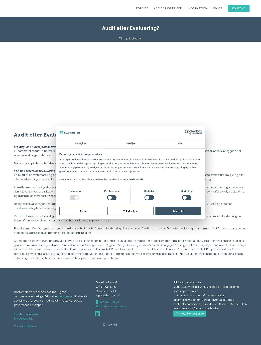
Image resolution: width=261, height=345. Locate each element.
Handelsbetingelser (26, 314)
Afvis (83, 211)
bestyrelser (66, 296)
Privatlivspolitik (23, 318)
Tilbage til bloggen (130, 38)
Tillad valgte (130, 211)
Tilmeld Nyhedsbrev (190, 313)
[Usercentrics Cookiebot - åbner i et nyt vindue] (187, 132)
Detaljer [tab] (130, 143)
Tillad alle (178, 211)
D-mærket (107, 325)
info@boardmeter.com (113, 306)
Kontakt (234, 8)
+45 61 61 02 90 (109, 302)
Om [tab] (180, 143)
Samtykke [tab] (81, 143)
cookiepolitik (135, 179)
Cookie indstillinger (26, 326)
